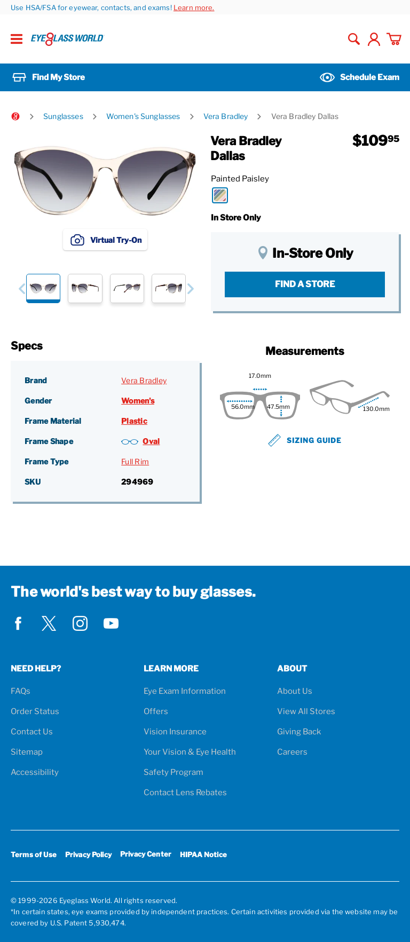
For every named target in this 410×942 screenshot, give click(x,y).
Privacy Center (145, 855)
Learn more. (194, 7)
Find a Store (305, 284)
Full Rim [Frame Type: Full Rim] (135, 461)
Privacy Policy (88, 854)
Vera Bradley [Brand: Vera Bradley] (144, 380)
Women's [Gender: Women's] (137, 400)
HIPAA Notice (203, 854)
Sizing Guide (305, 440)
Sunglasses (63, 116)
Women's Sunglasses (143, 116)
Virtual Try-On (105, 239)
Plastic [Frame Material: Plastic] (134, 420)
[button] (22, 288)
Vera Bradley (225, 116)
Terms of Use (34, 854)
